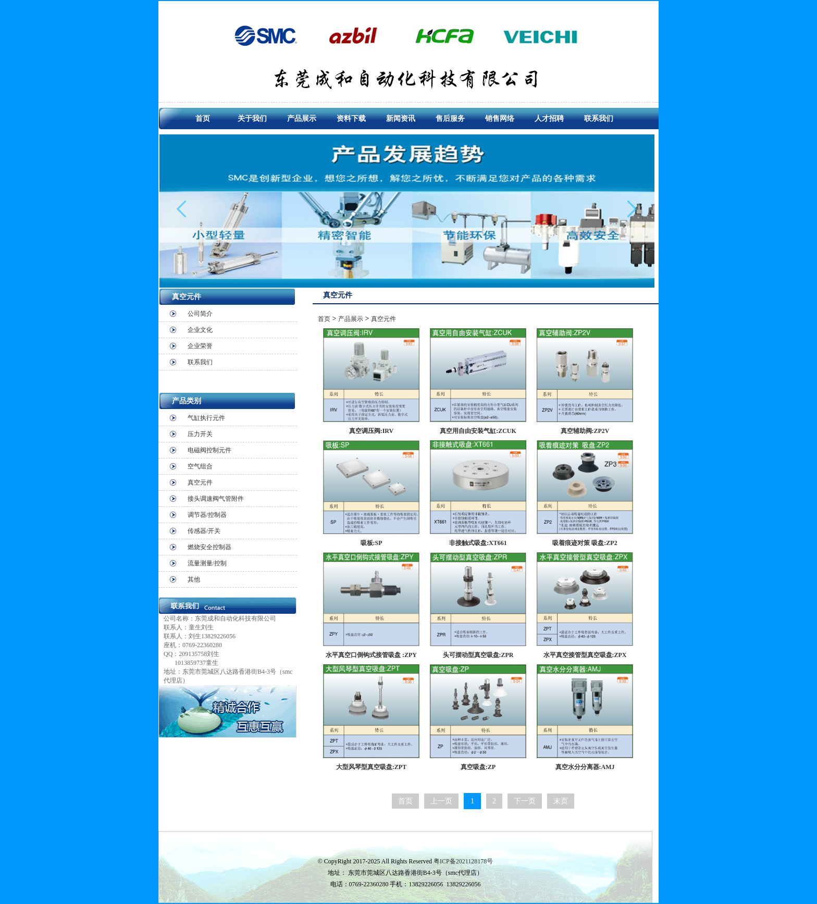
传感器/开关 (204, 531)
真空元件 (200, 482)
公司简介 (200, 313)
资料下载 (351, 118)
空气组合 (200, 466)
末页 (560, 801)
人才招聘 (549, 118)
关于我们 (252, 118)
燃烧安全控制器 (209, 547)
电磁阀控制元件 (209, 450)
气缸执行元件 (206, 418)
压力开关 (200, 434)
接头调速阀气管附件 (216, 498)
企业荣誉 (200, 346)
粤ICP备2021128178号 (463, 861)
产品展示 (301, 118)
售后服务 (450, 118)
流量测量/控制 (207, 563)
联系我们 (598, 118)
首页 (202, 118)
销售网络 (499, 118)
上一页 (441, 801)
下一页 (525, 801)
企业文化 (200, 329)
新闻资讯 (400, 118)
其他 (194, 579)
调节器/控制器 (207, 514)
